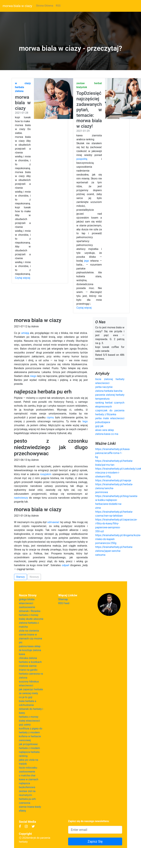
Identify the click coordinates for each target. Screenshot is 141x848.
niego (33, 376)
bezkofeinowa (27, 787)
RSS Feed (63, 603)
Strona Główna (44, 5)
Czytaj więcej (22, 277)
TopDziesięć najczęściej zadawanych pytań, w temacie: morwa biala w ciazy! (89, 110)
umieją (25, 333)
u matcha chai (27, 775)
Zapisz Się (95, 841)
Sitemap (63, 599)
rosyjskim (45, 474)
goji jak (99, 426)
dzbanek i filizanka (29, 611)
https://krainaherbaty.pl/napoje (113, 480)
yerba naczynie (104, 387)
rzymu (50, 417)
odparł (65, 565)
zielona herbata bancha (108, 390)
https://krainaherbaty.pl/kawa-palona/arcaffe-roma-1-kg (112, 453)
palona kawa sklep (29, 646)
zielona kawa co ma (106, 433)
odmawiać (53, 522)
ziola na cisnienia (29, 630)
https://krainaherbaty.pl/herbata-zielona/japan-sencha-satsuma (114, 550)
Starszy (20, 576)
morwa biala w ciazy (17, 6)
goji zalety (25, 724)
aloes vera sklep (104, 430)
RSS (58, 5)
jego (86, 260)
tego (85, 421)
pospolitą (81, 158)
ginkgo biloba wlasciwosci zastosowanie (27, 603)
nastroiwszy (21, 497)
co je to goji (25, 697)
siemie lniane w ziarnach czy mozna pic (30, 638)
